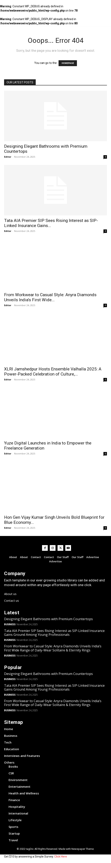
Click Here (60, 856)
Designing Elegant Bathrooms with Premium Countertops (48, 619)
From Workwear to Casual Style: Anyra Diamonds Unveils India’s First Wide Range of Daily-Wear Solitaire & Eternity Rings (52, 648)
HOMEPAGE (68, 63)
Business (9, 624)
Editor (7, 156)
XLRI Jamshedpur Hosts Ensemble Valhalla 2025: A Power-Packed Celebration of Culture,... (52, 372)
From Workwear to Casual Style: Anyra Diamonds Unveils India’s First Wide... (50, 297)
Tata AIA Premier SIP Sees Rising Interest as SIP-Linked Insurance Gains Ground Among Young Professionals (54, 632)
